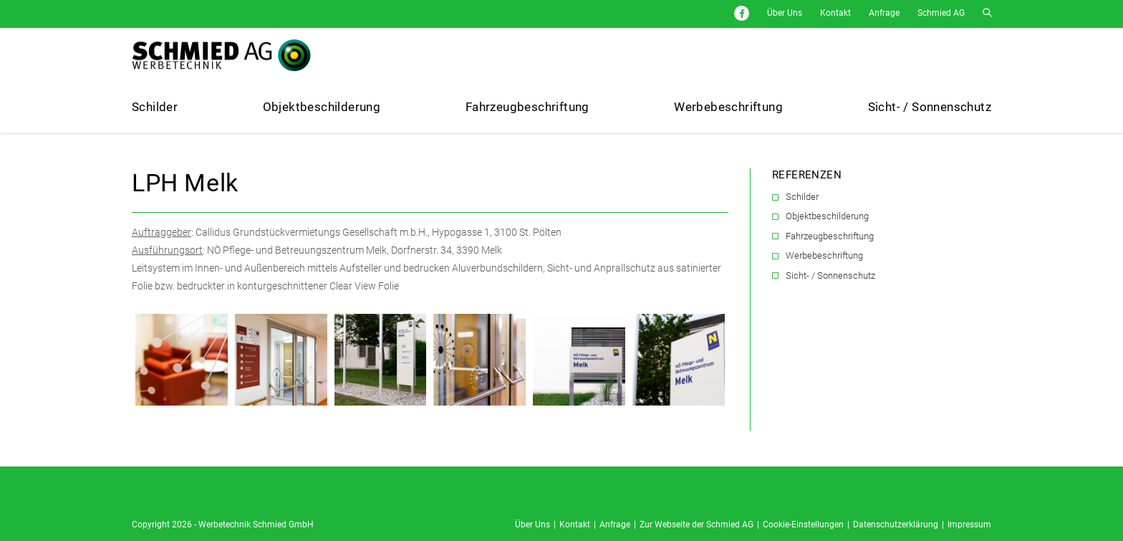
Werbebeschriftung (824, 255)
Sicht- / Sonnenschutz (830, 275)
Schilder (802, 196)
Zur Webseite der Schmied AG (696, 525)
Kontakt (835, 13)
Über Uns (784, 13)
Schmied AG (941, 13)
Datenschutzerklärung (895, 525)
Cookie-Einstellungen (803, 525)
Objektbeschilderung (827, 216)
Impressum (969, 525)
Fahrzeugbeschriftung (830, 236)
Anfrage (884, 13)
